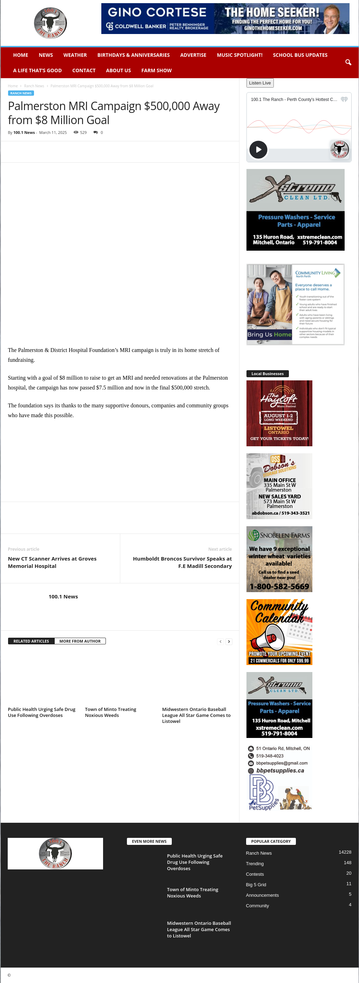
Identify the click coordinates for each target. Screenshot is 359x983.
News (46, 55)
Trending (255, 863)
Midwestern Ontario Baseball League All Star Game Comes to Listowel (196, 715)
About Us (118, 70)
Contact (83, 70)
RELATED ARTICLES (31, 641)
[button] (348, 62)
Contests (255, 874)
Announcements (262, 895)
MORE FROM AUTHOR (80, 641)
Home (20, 55)
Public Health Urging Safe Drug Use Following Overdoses (41, 712)
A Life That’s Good (37, 70)
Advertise (193, 55)
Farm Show (156, 70)
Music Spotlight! (240, 55)
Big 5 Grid (256, 884)
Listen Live (260, 83)
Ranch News (34, 85)
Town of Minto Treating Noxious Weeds (110, 712)
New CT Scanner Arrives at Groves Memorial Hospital (52, 562)
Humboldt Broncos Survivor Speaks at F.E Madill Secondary (182, 562)
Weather (75, 55)
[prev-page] (220, 641)
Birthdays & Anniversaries (133, 55)
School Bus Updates (300, 55)
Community (257, 905)
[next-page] (228, 641)
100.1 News (24, 132)
